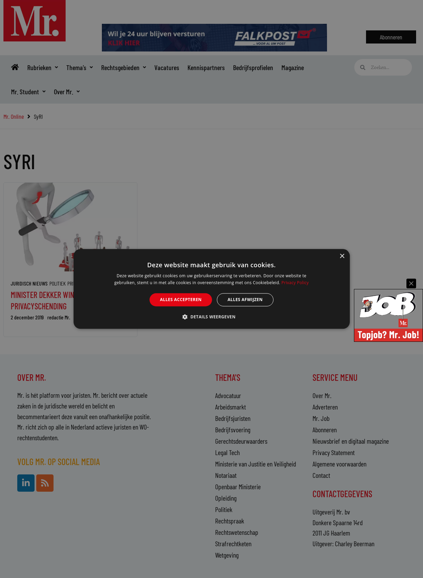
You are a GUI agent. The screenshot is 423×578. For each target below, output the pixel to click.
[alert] (211, 289)
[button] (211, 317)
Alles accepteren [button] (181, 299)
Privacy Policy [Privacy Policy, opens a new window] (295, 283)
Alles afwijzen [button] (245, 299)
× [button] (342, 256)
